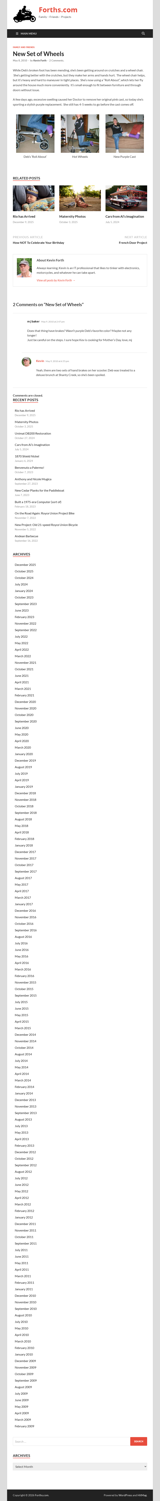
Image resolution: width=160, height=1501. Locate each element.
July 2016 (21, 943)
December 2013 (25, 1100)
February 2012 (24, 1211)
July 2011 (21, 1250)
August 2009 (23, 1387)
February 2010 (24, 1348)
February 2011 (24, 1282)
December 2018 (25, 793)
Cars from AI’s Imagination (125, 216)
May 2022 (21, 643)
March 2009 (23, 1419)
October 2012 (24, 1158)
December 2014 (25, 1034)
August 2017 (23, 878)
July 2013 (21, 1126)
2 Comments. (56, 60)
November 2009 (25, 1367)
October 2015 (24, 989)
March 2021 (23, 688)
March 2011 (23, 1276)
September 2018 (26, 812)
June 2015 (22, 1008)
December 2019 (25, 760)
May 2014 (21, 1067)
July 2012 (21, 1178)
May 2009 (21, 1406)
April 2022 (22, 649)
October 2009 (24, 1374)
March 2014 (23, 1080)
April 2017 (22, 891)
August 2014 (23, 1054)
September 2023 (26, 604)
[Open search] (143, 33)
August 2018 (23, 819)
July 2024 (21, 584)
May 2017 (21, 884)
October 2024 (24, 577)
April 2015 (22, 1021)
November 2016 (25, 917)
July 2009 (21, 1393)
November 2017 (25, 858)
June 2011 (22, 1256)
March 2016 (23, 969)
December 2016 (25, 910)
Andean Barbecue (26, 536)
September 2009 (26, 1380)
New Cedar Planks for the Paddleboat (39, 490)
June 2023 (22, 610)
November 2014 (25, 1041)
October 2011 (24, 1237)
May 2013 (21, 1132)
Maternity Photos (72, 216)
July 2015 (21, 1002)
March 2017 (23, 897)
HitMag (142, 1495)
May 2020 (21, 734)
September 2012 (26, 1165)
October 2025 (24, 571)
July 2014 (21, 1060)
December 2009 (25, 1361)
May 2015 (21, 1015)
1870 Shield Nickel (27, 456)
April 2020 (22, 741)
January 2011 (24, 1289)
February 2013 (24, 1145)
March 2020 (23, 747)
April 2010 (22, 1335)
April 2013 (22, 1139)
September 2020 (26, 721)
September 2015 (26, 995)
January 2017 (24, 904)
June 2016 (22, 949)
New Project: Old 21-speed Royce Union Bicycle (46, 525)
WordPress (125, 1495)
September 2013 (26, 1113)
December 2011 (25, 1224)
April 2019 (22, 780)
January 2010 (24, 1354)
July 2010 (21, 1321)
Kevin (40, 361)
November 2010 (25, 1302)
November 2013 (25, 1106)
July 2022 (21, 636)
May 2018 (21, 825)
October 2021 (24, 669)
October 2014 (24, 1047)
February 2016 (24, 976)
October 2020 (24, 715)
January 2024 (24, 591)
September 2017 (26, 871)
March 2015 (23, 1028)
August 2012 (23, 1171)
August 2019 (23, 767)
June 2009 (22, 1400)
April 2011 (22, 1269)
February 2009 (24, 1426)
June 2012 (22, 1184)
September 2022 (26, 630)
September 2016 (26, 930)
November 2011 (25, 1230)
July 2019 (21, 773)
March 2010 (23, 1341)
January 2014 (24, 1093)
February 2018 (24, 839)
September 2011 (26, 1243)
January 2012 (24, 1217)
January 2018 (24, 845)
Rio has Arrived (24, 216)
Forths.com (58, 9)
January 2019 (24, 786)
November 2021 (25, 662)
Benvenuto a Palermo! (29, 467)
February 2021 (24, 695)
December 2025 (25, 564)
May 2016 (21, 956)
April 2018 (22, 832)
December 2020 (25, 701)
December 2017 (25, 852)
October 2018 (24, 806)
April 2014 (22, 1073)
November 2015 (25, 982)
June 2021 (22, 675)
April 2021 (22, 682)
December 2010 (25, 1295)
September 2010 (26, 1308)
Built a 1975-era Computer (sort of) (38, 502)
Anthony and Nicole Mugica (33, 479)
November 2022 (25, 623)
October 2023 (24, 597)
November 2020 (25, 708)
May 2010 (21, 1328)
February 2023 (24, 617)
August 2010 (23, 1315)
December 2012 (25, 1152)
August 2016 (23, 936)
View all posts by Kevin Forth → (56, 280)
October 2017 (24, 865)
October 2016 (24, 923)
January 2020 (24, 754)
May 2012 (21, 1191)
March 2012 (23, 1204)
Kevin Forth (39, 60)
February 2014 (24, 1087)
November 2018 (25, 799)
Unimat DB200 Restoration (33, 433)
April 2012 (22, 1197)
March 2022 (23, 656)
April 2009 (22, 1413)
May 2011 (21, 1263)
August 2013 (23, 1119)
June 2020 (22, 728)
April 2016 (22, 963)
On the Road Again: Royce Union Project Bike (44, 513)
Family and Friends (24, 47)
